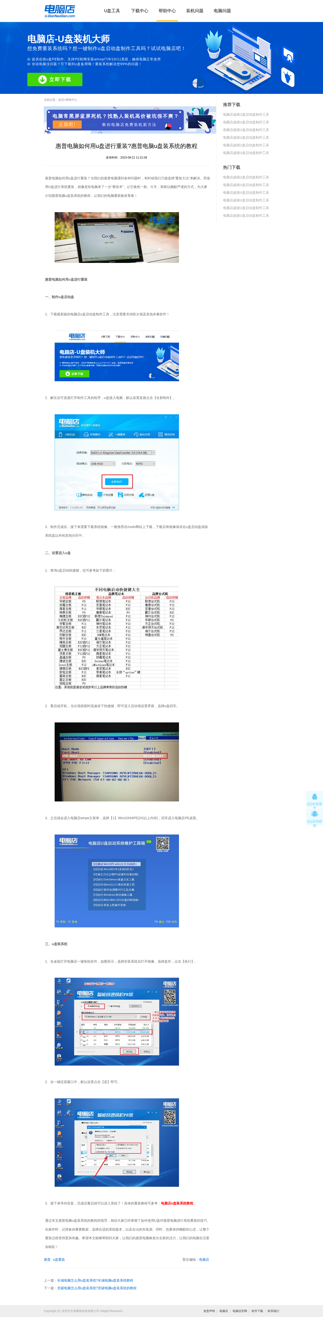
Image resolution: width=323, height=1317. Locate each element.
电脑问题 (222, 10)
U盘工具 (112, 10)
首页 (61, 100)
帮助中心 (167, 10)
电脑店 (204, 1259)
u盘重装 (59, 1259)
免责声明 (209, 1311)
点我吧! (67, 124)
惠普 (47, 1259)
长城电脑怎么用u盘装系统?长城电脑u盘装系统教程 (95, 1280)
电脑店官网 (240, 1311)
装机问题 (194, 10)
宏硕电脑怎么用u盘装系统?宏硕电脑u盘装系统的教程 (97, 1288)
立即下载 (54, 79)
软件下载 (257, 1311)
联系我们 (273, 1311)
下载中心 (139, 10)
